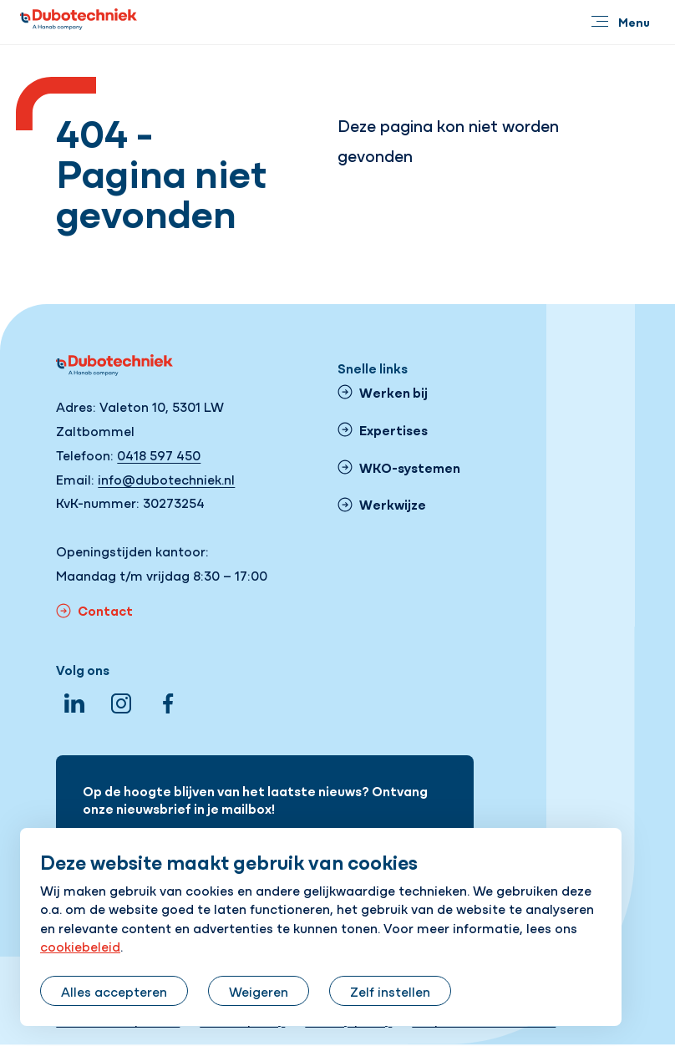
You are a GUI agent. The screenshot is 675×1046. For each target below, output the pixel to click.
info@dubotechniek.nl (166, 479)
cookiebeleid (80, 946)
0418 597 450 (158, 454)
